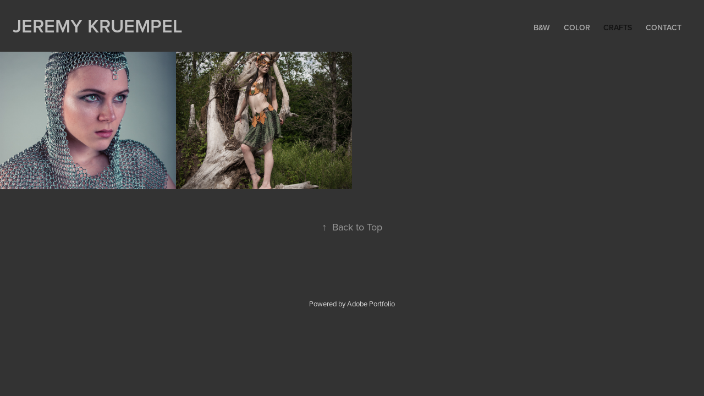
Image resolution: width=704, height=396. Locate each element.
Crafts (617, 27)
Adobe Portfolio (371, 304)
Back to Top (352, 227)
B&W (542, 27)
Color (577, 27)
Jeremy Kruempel (98, 25)
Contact (663, 27)
